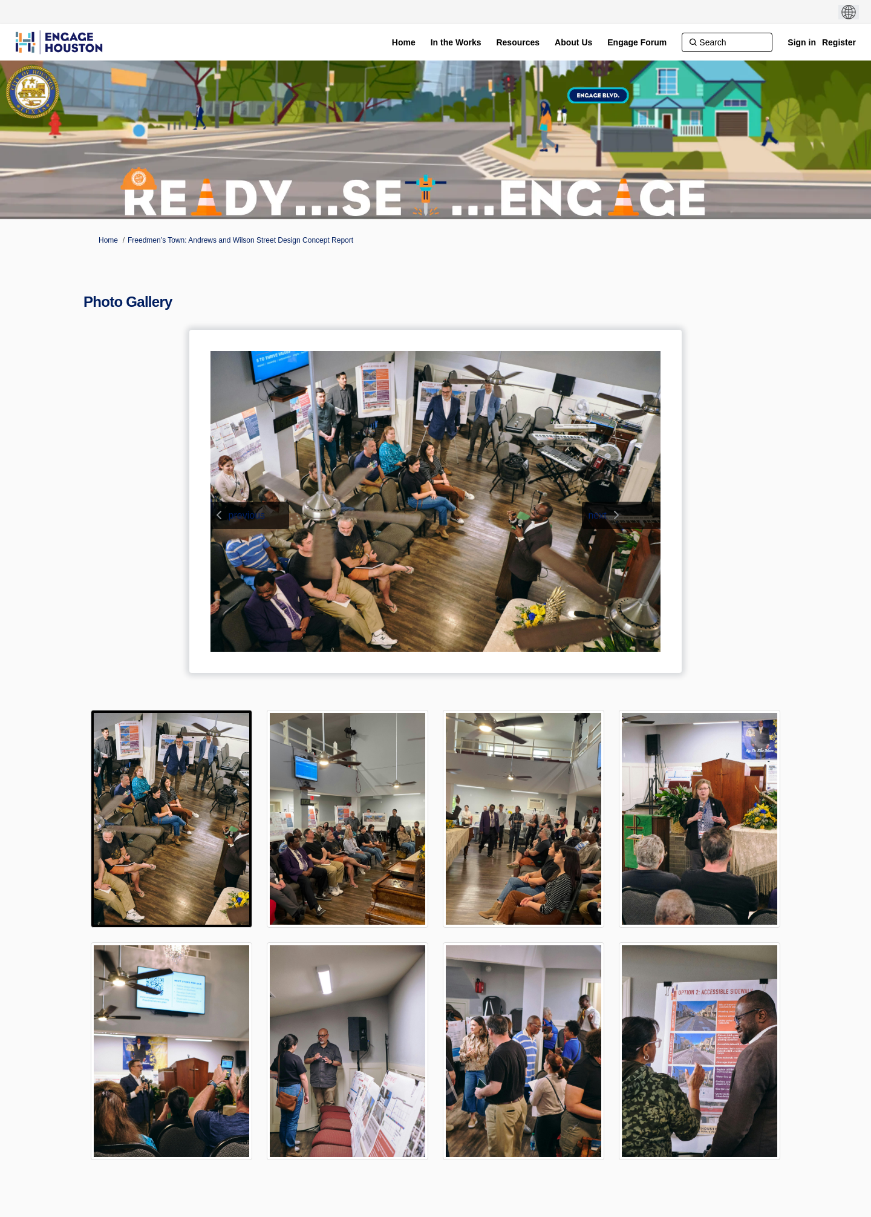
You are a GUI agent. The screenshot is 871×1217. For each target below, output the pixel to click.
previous (247, 515)
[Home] (404, 42)
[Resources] (518, 42)
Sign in (802, 42)
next (597, 515)
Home (108, 240)
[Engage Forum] (637, 42)
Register (839, 42)
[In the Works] (456, 42)
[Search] (727, 42)
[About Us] (573, 42)
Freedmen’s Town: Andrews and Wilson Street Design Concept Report (240, 240)
